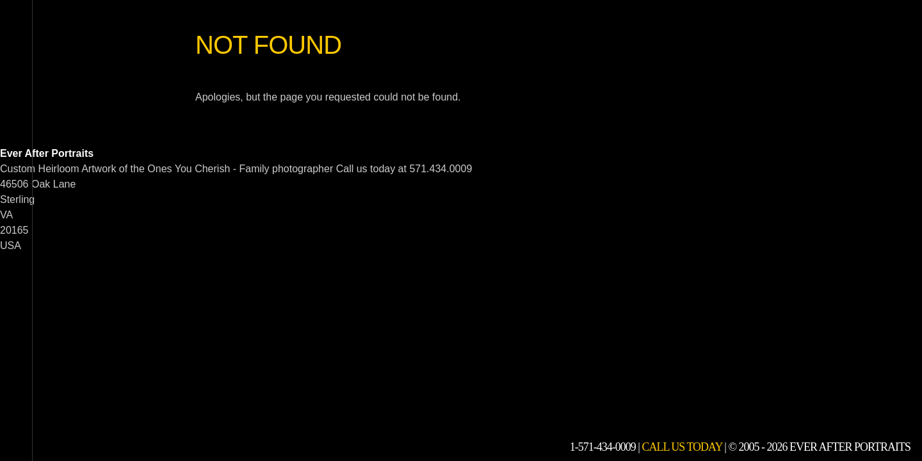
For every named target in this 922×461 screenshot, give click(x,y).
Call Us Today (682, 447)
